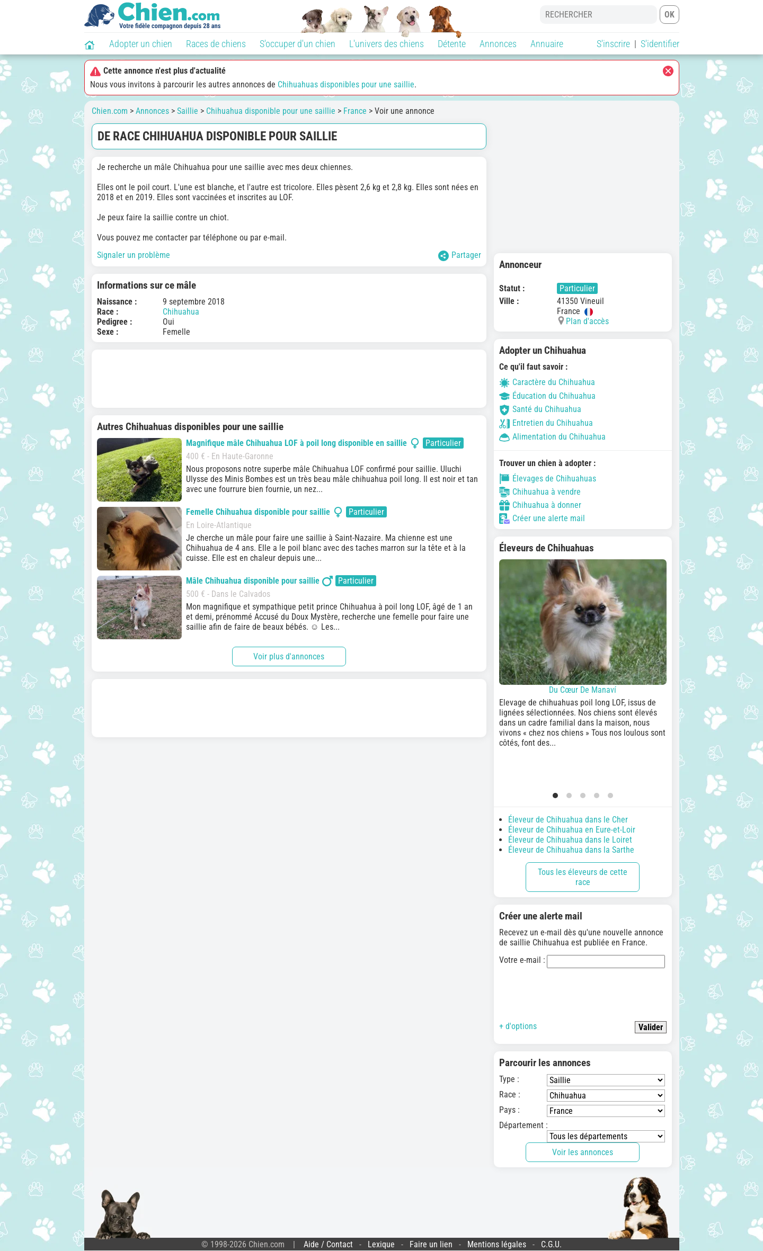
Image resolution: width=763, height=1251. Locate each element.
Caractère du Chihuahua (547, 382)
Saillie (187, 111)
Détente (452, 43)
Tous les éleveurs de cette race (582, 877)
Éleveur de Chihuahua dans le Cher (568, 820)
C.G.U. (551, 1244)
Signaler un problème (133, 255)
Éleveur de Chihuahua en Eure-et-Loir (571, 830)
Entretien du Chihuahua (546, 423)
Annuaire (546, 43)
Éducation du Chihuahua (547, 396)
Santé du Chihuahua (540, 409)
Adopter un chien (140, 43)
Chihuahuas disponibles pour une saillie (346, 84)
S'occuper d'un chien (297, 43)
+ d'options (518, 1026)
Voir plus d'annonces (288, 656)
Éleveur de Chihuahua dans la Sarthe (571, 850)
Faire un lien (431, 1244)
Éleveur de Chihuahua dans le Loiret (570, 840)
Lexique (381, 1244)
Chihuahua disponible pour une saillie (270, 111)
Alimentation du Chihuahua (552, 437)
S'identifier (660, 43)
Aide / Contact (328, 1244)
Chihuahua (181, 312)
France (355, 111)
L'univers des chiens (386, 43)
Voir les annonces (582, 1152)
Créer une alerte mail (542, 518)
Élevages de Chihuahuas (547, 478)
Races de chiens (216, 43)
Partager (459, 255)
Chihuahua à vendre (540, 492)
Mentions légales (496, 1244)
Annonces (498, 43)
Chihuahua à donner (540, 505)
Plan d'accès (587, 321)
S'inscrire (613, 43)
